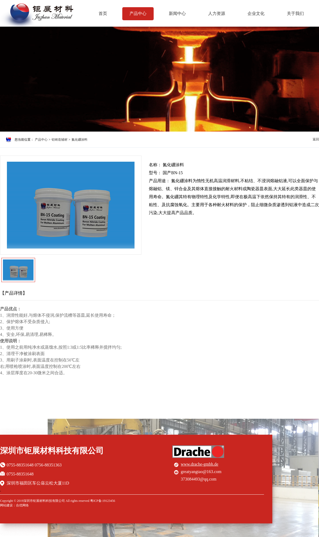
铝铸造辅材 (60, 139)
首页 (103, 13)
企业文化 (256, 13)
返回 (316, 139)
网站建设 (6, 505)
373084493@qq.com (198, 479)
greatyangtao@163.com (201, 471)
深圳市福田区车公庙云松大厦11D (38, 483)
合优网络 (22, 505)
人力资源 (216, 13)
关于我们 (295, 13)
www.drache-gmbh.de (199, 464)
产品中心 (137, 13)
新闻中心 (177, 13)
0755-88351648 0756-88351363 (34, 465)
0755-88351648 (20, 474)
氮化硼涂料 (79, 139)
